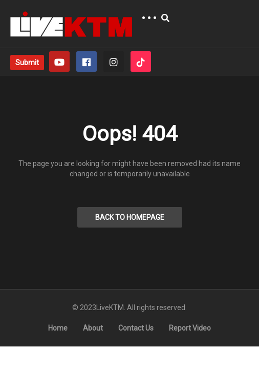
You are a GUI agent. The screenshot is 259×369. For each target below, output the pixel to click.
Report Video (190, 328)
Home (58, 328)
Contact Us (136, 328)
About (93, 328)
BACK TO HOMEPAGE (129, 217)
